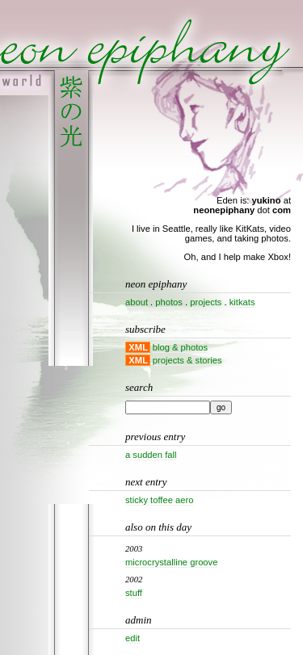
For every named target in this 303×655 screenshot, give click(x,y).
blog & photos (180, 347)
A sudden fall (150, 455)
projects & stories (187, 360)
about (136, 302)
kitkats (242, 302)
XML (138, 347)
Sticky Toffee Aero (159, 500)
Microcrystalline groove (171, 562)
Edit (132, 638)
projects (205, 302)
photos (169, 302)
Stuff (133, 593)
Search (139, 387)
